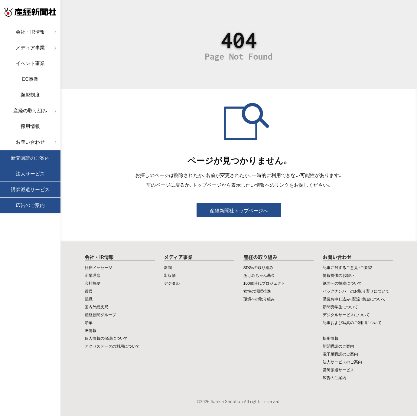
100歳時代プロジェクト (264, 283)
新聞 (168, 267)
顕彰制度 (30, 94)
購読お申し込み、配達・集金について (354, 299)
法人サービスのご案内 (342, 362)
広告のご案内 (30, 205)
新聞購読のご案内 (30, 158)
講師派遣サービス (30, 189)
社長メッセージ (98, 267)
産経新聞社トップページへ (239, 210)
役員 (89, 291)
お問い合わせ (30, 142)
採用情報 (30, 126)
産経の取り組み (30, 110)
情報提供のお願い (338, 275)
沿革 (89, 322)
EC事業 (30, 79)
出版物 (170, 275)
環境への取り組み (259, 299)
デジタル (172, 283)
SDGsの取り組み (258, 267)
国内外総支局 (96, 307)
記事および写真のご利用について (352, 322)
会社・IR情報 (30, 31)
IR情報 (90, 330)
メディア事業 (30, 47)
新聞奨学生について (340, 307)
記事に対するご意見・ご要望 (347, 267)
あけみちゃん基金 (259, 275)
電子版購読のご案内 (340, 354)
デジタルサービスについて (346, 314)
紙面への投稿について (342, 283)
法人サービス (30, 173)
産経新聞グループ (100, 314)
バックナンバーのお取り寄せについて (356, 291)
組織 (89, 299)
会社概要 (92, 283)
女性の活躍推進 (257, 291)
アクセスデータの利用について (112, 346)
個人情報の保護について (106, 338)
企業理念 (92, 275)
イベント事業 (30, 63)
